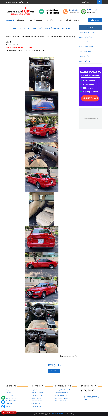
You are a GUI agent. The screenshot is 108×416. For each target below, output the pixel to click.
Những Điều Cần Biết (61, 395)
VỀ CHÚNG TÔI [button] (11, 386)
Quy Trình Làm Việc (11, 398)
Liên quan (54, 365)
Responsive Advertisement (90, 118)
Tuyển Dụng (9, 403)
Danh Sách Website (11, 400)
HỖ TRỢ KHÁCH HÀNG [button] (63, 386)
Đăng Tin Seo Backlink (37, 392)
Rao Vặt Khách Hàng (61, 400)
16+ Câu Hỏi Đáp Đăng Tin (62, 398)
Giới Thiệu (9, 392)
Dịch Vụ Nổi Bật (10, 395)
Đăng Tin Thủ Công (36, 390)
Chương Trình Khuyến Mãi (62, 390)
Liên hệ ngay (95, 20)
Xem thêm (54, 371)
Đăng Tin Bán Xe (35, 403)
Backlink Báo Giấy (36, 398)
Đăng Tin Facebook (36, 400)
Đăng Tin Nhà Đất (36, 406)
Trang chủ (9, 390)
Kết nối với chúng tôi (88, 386)
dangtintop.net (75, 414)
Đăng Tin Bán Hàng (36, 395)
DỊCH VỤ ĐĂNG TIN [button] (37, 386)
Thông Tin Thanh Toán (61, 392)
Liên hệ (8, 406)
